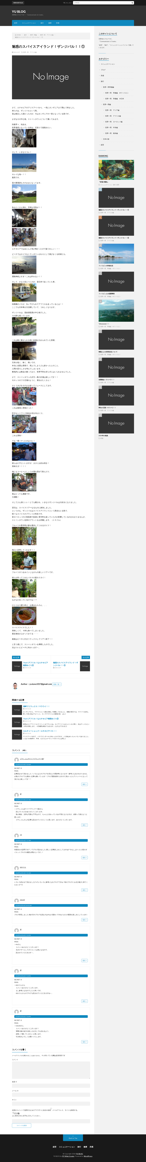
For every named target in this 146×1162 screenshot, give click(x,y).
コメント (15, 1059)
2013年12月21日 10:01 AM (23, 905)
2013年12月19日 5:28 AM (23, 764)
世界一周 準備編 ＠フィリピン (117, 93)
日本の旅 (106, 139)
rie (21, 835)
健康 (49, 23)
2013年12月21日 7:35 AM (23, 873)
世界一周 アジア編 (112, 110)
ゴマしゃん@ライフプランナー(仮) (32, 759)
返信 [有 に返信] (84, 825)
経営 (15, 23)
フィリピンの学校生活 (106, 266)
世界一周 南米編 (111, 133)
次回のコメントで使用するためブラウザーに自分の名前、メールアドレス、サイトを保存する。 (45, 1110)
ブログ (103, 70)
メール (15, 1091)
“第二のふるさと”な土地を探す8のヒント (78, 3)
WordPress (88, 1156)
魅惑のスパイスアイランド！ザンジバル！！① (114, 210)
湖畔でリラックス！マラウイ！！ (36, 706)
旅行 (42, 23)
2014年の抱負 (103, 435)
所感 (57, 23)
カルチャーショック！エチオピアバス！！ (40, 731)
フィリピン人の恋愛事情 (106, 294)
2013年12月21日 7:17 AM (23, 840)
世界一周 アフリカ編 (29, 52)
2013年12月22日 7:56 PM (23, 1016)
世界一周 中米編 (111, 127)
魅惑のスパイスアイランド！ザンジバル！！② (114, 238)
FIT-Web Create (68, 1156)
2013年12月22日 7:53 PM (23, 935)
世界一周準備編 (108, 87)
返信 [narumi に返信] (84, 920)
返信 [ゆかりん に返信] (84, 890)
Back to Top (73, 1138)
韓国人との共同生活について (108, 352)
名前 (14, 1082)
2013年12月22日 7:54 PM (23, 976)
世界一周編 (107, 104)
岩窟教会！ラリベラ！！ (106, 380)
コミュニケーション (29, 23)
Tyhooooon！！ (104, 324)
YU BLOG (19, 11)
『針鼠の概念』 (104, 182)
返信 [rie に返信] (84, 857)
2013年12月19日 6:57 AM (23, 800)
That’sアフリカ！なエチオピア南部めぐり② (41, 719)
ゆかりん (23, 867)
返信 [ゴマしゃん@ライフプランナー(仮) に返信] (84, 784)
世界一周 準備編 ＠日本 (114, 99)
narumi (22, 900)
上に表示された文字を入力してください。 (26, 1116)
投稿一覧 (56, 684)
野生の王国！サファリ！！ (107, 407)
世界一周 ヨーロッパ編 (113, 122)
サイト (14, 1100)
